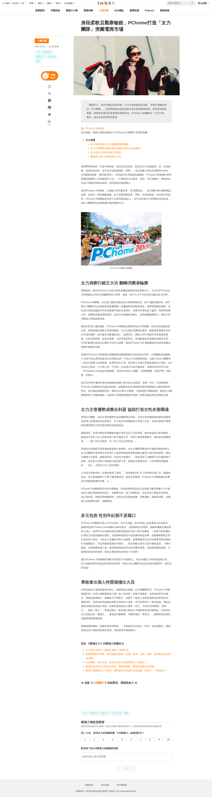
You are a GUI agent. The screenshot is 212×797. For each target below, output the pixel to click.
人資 (38, 52)
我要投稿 (89, 785)
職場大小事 (72, 10)
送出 (126, 768)
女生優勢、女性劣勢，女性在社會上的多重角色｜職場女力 (116, 662)
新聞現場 (134, 10)
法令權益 (119, 10)
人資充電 (103, 10)
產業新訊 (40, 10)
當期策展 (164, 10)
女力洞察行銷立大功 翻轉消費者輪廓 (109, 144)
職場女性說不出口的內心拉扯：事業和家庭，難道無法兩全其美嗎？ (121, 666)
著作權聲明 (122, 785)
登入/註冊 (202, 3)
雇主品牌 (52, 56)
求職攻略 (55, 10)
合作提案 (105, 785)
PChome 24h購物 (95, 128)
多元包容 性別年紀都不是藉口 (106, 152)
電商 (38, 61)
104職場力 (98, 682)
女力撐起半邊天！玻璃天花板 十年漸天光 (107, 650)
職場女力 (40, 56)
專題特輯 (88, 10)
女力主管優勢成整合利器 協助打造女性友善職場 (115, 148)
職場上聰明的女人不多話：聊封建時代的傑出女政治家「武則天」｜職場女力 (126, 670)
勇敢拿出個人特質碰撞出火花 (105, 156)
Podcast (149, 10)
